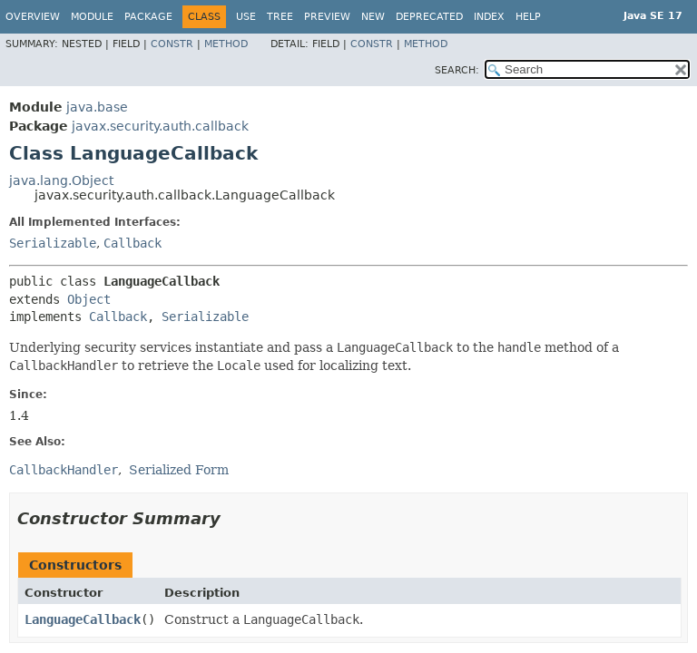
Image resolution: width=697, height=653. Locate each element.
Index (489, 17)
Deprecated (429, 17)
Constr (172, 44)
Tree (280, 17)
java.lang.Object (61, 180)
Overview (32, 17)
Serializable (52, 243)
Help (528, 17)
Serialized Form (179, 470)
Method (226, 44)
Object (89, 299)
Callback (132, 243)
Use (246, 17)
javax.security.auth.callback (160, 126)
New (373, 17)
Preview (327, 17)
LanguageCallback (83, 619)
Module (92, 17)
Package (148, 17)
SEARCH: (457, 70)
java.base (97, 107)
